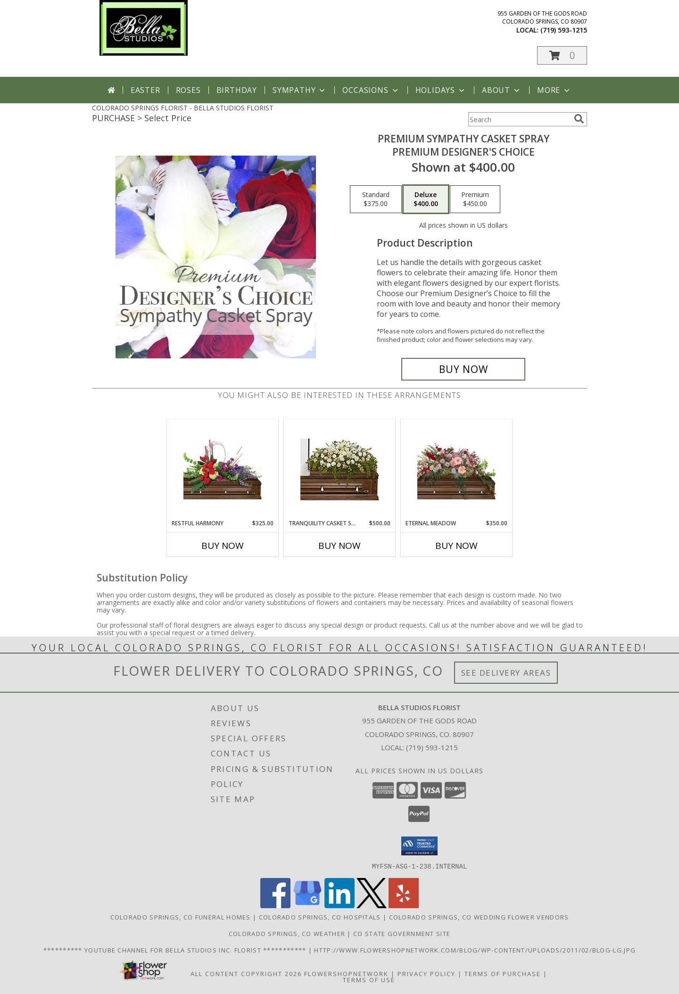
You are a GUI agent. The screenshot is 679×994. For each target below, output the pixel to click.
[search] (579, 119)
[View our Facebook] (275, 905)
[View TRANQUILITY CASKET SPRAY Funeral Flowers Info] (339, 469)
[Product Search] (519, 119)
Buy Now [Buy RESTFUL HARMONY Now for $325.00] (222, 545)
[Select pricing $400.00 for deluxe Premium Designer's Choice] (426, 199)
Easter (145, 90)
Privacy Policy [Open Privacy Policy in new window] (426, 973)
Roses (188, 90)
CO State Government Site (401, 933)
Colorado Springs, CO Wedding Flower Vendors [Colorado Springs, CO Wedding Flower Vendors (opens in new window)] (479, 916)
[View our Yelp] (404, 905)
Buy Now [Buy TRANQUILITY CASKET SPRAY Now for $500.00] (339, 545)
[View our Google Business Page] (307, 905)
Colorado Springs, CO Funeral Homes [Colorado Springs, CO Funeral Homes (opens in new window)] (180, 916)
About (502, 90)
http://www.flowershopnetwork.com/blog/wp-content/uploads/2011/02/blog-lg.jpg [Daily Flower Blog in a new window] (475, 949)
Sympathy (300, 90)
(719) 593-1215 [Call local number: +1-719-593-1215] (563, 29)
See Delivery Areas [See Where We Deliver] (506, 672)
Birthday (236, 90)
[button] (562, 55)
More (554, 90)
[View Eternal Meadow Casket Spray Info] (456, 469)
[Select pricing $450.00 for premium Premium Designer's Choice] (475, 199)
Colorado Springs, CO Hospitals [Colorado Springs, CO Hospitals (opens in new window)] (320, 916)
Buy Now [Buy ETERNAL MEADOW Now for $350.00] (456, 545)
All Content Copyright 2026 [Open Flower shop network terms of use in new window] (246, 973)
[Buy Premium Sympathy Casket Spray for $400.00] (463, 369)
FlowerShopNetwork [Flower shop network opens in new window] (346, 973)
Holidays (440, 90)
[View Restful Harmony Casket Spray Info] (222, 469)
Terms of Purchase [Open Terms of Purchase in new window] (502, 973)
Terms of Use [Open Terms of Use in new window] (369, 979)
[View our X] (371, 905)
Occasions (370, 90)
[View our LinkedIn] (339, 905)
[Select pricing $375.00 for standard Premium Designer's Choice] (375, 199)
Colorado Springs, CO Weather (287, 933)
